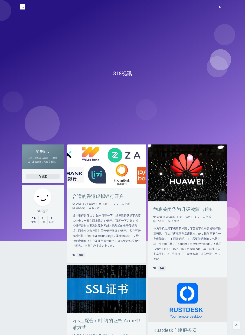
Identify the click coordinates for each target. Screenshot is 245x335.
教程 (127, 203)
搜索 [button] (43, 176)
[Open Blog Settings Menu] (236, 325)
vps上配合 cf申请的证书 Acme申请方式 (107, 323)
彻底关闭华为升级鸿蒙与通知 (183, 209)
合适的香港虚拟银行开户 (98, 196)
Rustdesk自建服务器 (175, 330)
